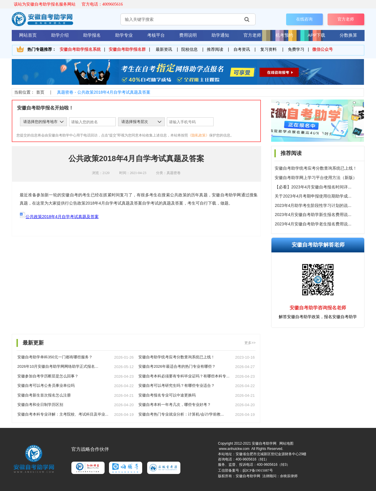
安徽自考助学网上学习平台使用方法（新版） (316, 177)
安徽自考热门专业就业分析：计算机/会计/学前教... (181, 414)
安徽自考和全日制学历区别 (40, 404)
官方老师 (346, 19)
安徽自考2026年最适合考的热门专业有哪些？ (177, 366)
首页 (40, 92)
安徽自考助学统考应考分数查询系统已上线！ (316, 168)
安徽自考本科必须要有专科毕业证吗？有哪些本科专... (183, 376)
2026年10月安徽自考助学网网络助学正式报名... (57, 366)
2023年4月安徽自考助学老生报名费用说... (313, 224)
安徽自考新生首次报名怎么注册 (44, 395)
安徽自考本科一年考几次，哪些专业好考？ (174, 404)
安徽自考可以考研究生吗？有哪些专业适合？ (176, 385)
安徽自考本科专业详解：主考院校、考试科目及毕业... (62, 414)
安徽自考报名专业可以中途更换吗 (167, 395)
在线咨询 (304, 19)
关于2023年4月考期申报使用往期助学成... (313, 196)
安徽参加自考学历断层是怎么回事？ (47, 376)
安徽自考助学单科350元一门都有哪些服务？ (55, 357)
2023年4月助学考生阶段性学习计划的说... (313, 205)
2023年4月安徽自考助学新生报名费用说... (313, 214)
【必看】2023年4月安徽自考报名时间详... (313, 187)
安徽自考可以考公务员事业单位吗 (46, 385)
